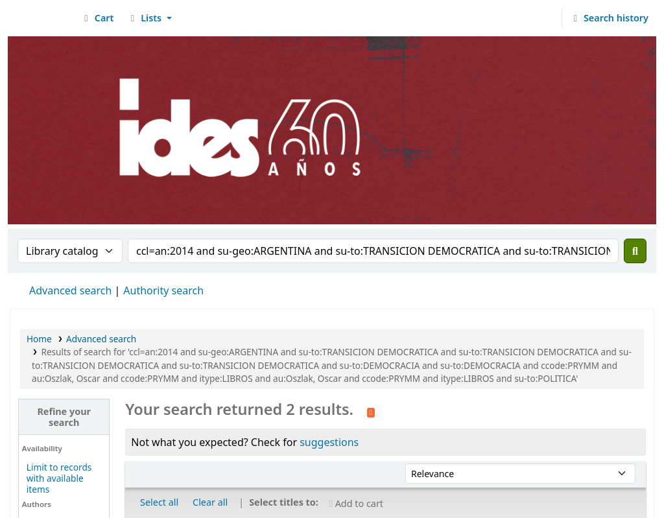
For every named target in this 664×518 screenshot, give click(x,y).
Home (39, 339)
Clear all (210, 502)
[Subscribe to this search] (371, 411)
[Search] (635, 251)
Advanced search (70, 290)
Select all (159, 502)
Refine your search (64, 417)
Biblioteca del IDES (42, 18)
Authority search (163, 290)
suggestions (329, 442)
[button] (97, 18)
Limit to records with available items (59, 478)
